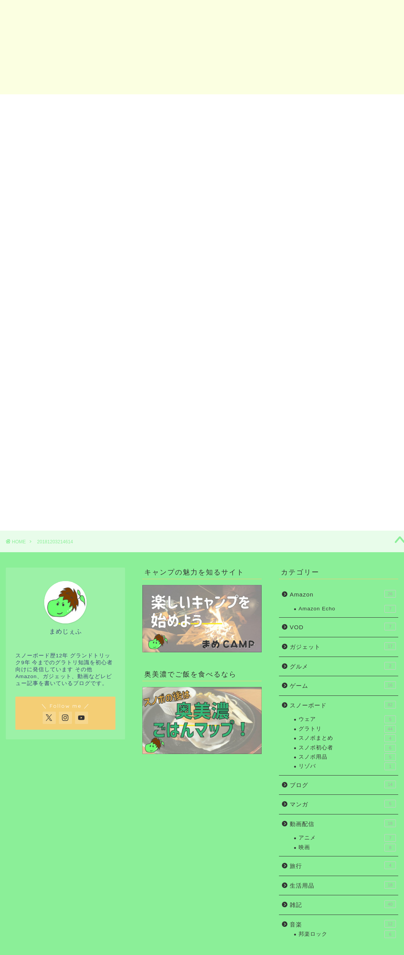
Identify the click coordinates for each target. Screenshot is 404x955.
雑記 (343, 904)
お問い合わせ (364, 104)
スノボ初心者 (102, 104)
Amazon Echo (347, 609)
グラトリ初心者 (166, 104)
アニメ (347, 838)
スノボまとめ (347, 738)
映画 (347, 847)
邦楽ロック (347, 934)
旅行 (343, 865)
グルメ (343, 666)
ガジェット (229, 104)
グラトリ (347, 729)
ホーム (39, 104)
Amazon (297, 104)
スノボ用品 (347, 757)
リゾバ (347, 766)
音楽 (343, 924)
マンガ (343, 804)
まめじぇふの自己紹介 (333, 488)
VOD (343, 626)
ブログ (343, 784)
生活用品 (343, 885)
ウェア (347, 719)
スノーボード (343, 705)
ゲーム (343, 685)
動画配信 (343, 823)
